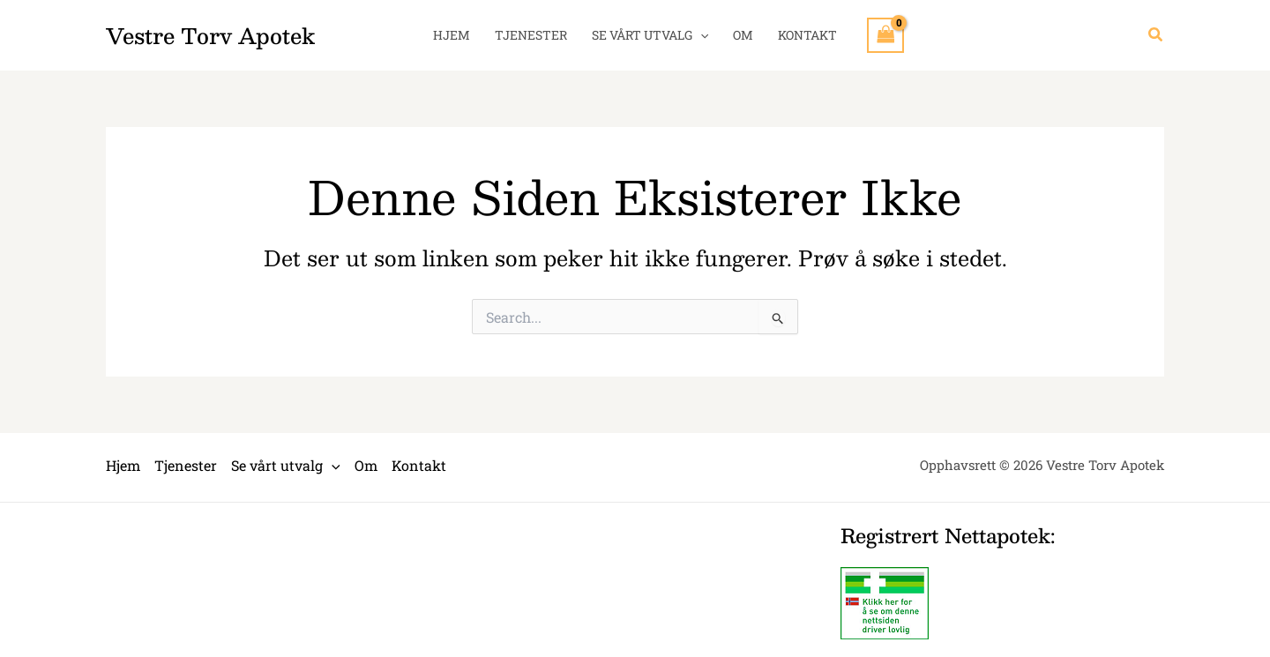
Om (743, 34)
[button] (1156, 35)
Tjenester (531, 34)
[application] (700, 35)
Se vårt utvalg (650, 35)
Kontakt (807, 34)
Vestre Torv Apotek (210, 35)
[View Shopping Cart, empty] (885, 35)
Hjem (451, 34)
